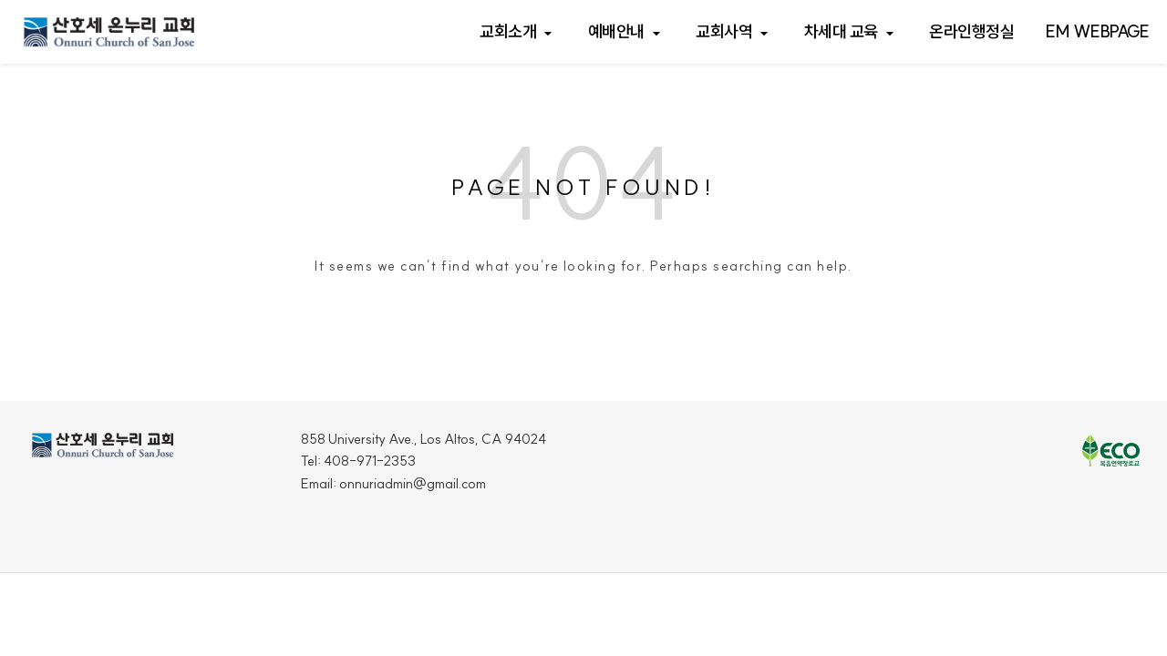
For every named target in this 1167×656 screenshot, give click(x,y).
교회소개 (508, 31)
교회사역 (724, 31)
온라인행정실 (971, 31)
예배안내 (616, 31)
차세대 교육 (841, 31)
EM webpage (1097, 31)
